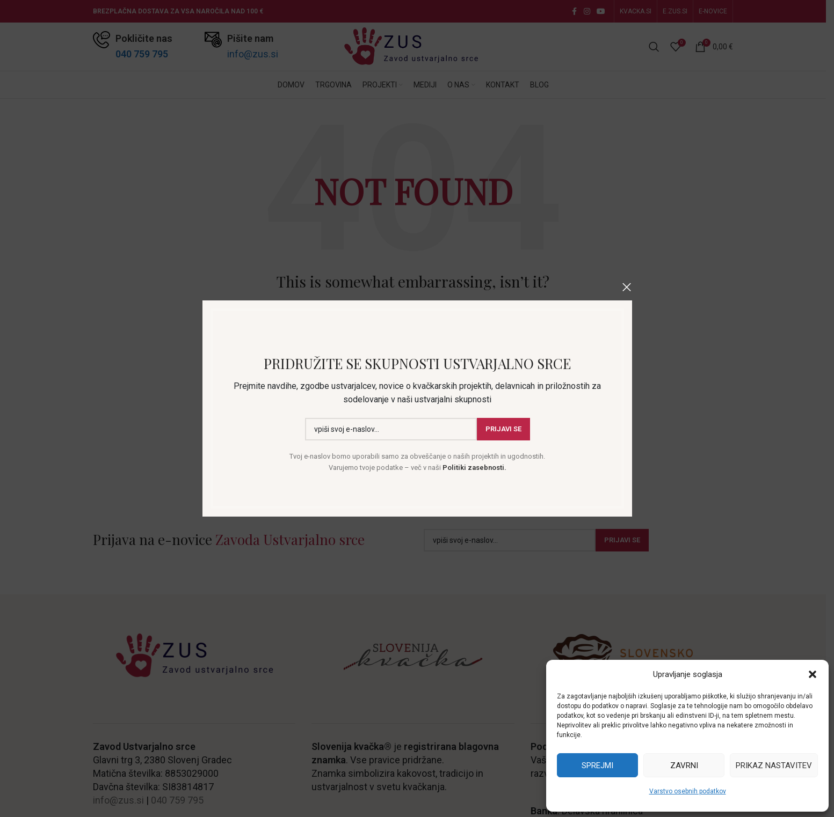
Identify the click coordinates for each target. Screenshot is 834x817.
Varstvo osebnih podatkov (687, 791)
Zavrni (684, 765)
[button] (812, 674)
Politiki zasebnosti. (473, 467)
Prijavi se (503, 429)
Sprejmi (597, 765)
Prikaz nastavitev (774, 765)
